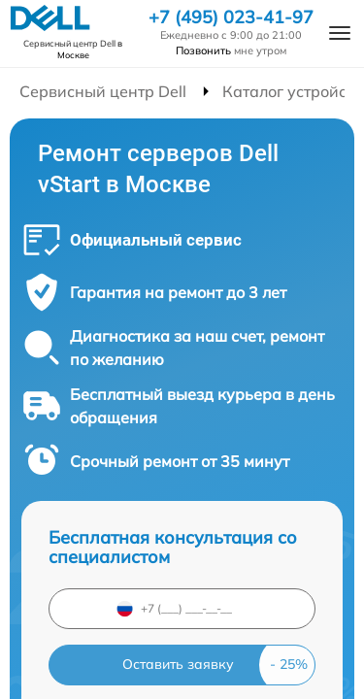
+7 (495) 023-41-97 (231, 17)
